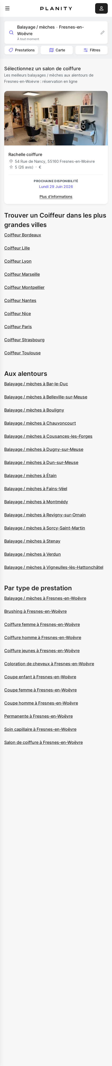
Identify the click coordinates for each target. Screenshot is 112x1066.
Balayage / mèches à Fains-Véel (35, 488)
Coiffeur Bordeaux (22, 234)
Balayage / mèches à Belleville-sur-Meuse (45, 396)
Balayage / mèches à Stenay (32, 541)
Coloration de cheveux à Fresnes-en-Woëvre (49, 663)
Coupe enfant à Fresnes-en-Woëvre (40, 676)
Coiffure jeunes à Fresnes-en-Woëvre (42, 650)
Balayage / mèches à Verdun (32, 554)
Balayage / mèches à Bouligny (34, 410)
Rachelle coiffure (25, 154)
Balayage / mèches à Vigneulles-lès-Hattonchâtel (53, 567)
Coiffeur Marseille (22, 274)
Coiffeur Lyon (18, 261)
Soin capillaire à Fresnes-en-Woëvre (40, 729)
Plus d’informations (56, 196)
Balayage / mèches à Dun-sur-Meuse (41, 462)
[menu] (7, 8)
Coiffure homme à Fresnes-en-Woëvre (42, 637)
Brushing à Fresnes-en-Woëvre (35, 611)
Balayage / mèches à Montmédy (36, 501)
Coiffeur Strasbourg (24, 339)
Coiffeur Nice (17, 313)
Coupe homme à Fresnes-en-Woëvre (41, 703)
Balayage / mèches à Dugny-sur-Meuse (43, 449)
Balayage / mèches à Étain (30, 475)
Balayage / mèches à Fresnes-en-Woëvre (45, 598)
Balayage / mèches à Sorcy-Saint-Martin (44, 528)
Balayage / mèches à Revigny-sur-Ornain (45, 514)
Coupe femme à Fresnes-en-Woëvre (40, 689)
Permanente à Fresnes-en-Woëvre (38, 716)
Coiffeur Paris (18, 326)
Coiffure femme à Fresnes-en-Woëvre (42, 624)
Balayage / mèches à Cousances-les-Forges (48, 436)
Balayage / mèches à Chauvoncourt (40, 423)
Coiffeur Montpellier (24, 287)
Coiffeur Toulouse (22, 352)
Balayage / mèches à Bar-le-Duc (36, 383)
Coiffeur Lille (17, 248)
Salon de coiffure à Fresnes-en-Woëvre (43, 742)
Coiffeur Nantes (20, 300)
